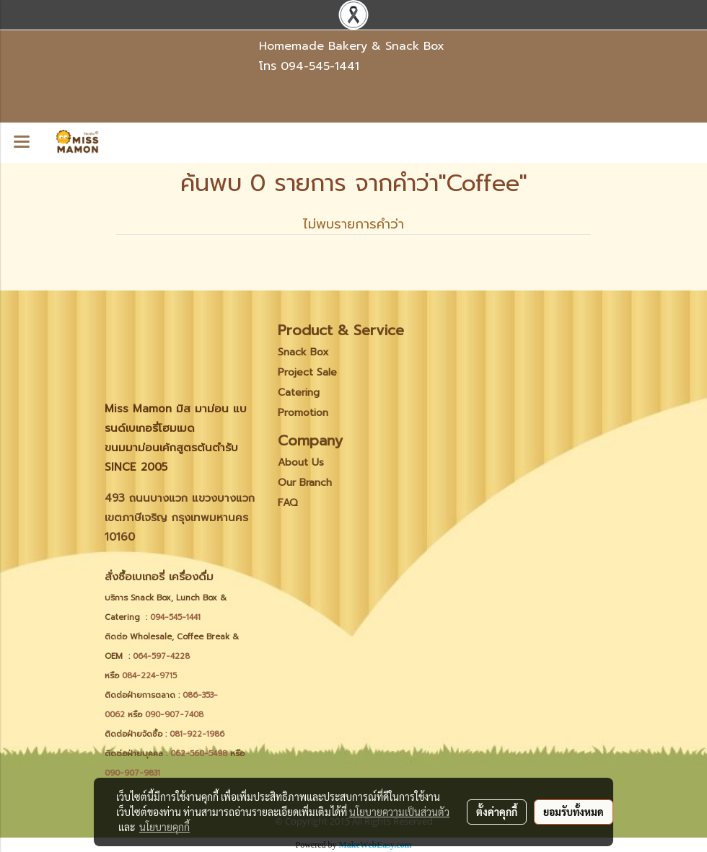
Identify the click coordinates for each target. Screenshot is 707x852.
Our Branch (305, 482)
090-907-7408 (175, 715)
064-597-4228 (161, 656)
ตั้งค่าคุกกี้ (496, 811)
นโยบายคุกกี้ (164, 826)
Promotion (303, 412)
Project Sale (307, 372)
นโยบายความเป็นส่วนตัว (399, 811)
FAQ (288, 502)
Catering (299, 392)
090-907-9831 (132, 773)
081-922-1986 (197, 734)
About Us (301, 462)
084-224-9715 (149, 676)
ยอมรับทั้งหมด (573, 811)
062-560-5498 (198, 753)
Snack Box (303, 352)
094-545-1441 (320, 66)
